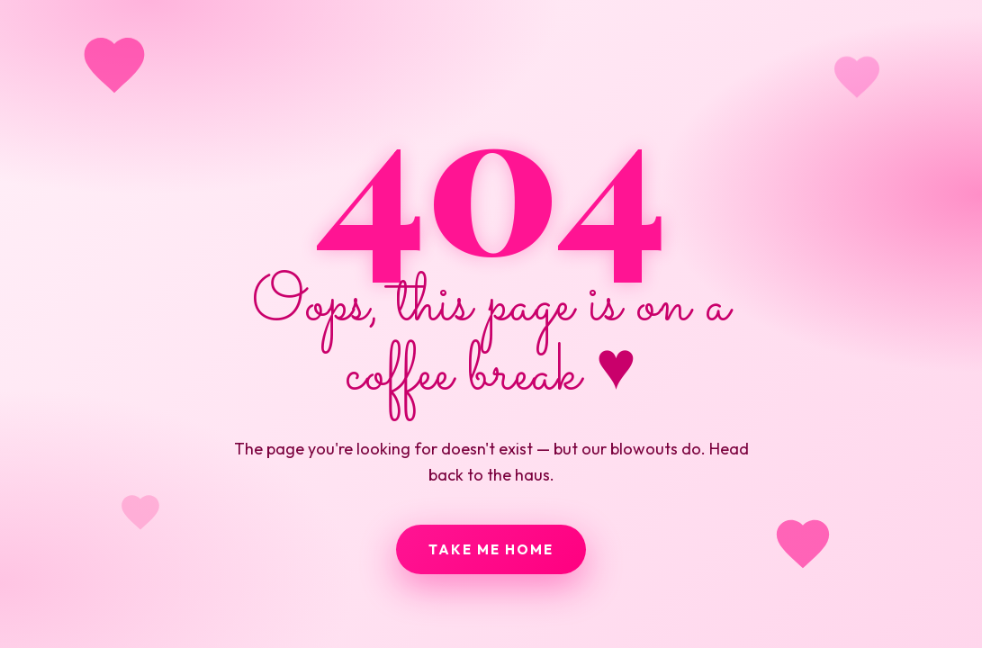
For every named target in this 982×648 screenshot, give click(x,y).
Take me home (491, 549)
